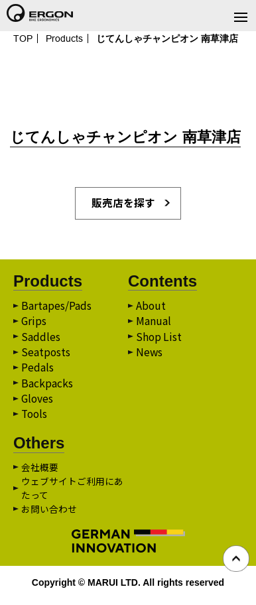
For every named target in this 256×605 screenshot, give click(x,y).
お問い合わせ (49, 513)
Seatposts (46, 355)
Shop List (159, 339)
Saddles (40, 339)
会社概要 (39, 471)
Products (64, 38)
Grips (34, 323)
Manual (153, 323)
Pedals (37, 371)
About (151, 307)
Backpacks (47, 387)
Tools (35, 419)
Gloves (37, 403)
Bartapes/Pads (56, 307)
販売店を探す (123, 204)
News (149, 355)
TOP (22, 38)
